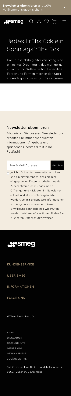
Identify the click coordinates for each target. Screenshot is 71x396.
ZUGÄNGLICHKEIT (18, 358)
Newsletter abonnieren (28, 127)
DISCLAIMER (14, 337)
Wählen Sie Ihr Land (19, 316)
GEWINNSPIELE (16, 353)
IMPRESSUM (14, 348)
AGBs (10, 332)
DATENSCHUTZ (16, 343)
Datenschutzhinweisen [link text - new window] (39, 218)
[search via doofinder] (31, 21)
